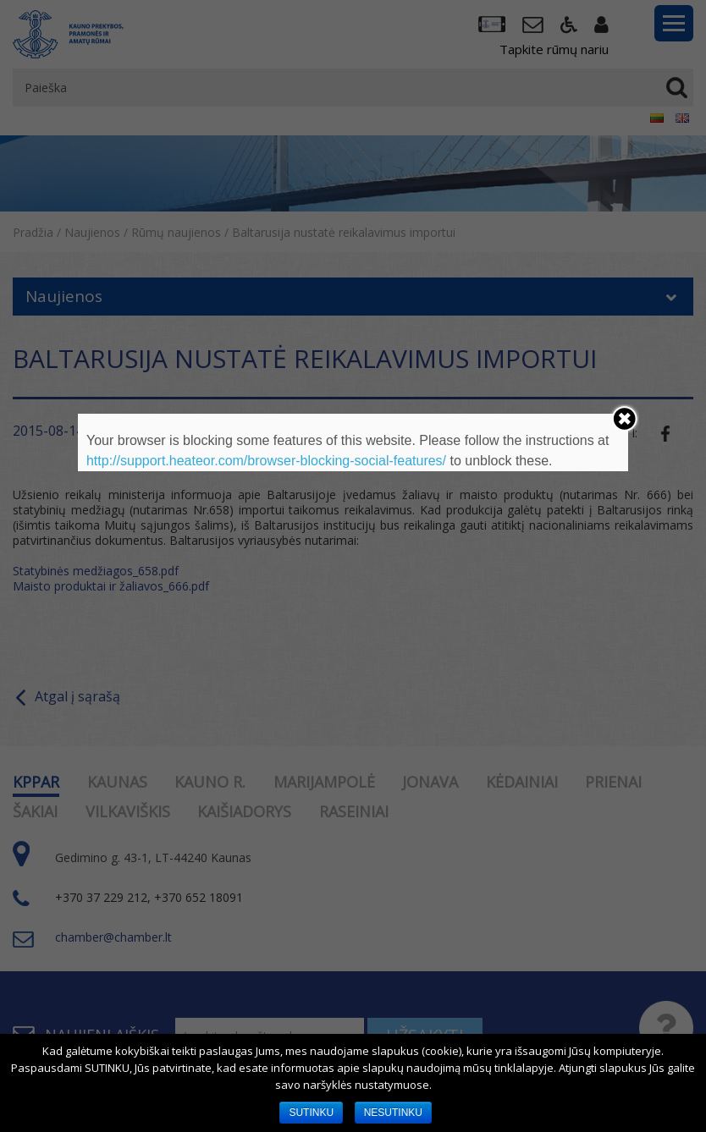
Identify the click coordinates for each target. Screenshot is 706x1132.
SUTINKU (311, 1112)
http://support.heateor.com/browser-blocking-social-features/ (266, 460)
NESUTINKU (393, 1112)
